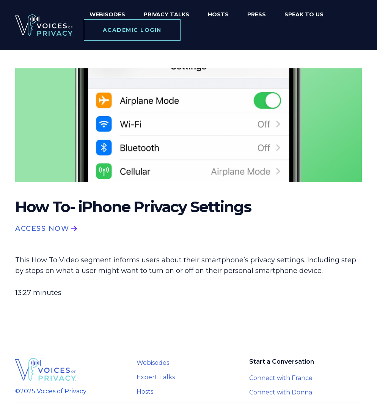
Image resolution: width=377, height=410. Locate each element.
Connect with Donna (280, 392)
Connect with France (281, 378)
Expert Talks (156, 377)
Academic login (132, 30)
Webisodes (107, 14)
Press (256, 14)
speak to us (304, 14)
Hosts (218, 14)
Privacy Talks (166, 14)
